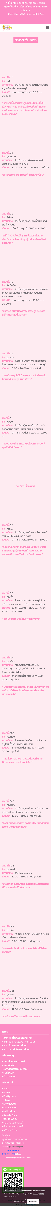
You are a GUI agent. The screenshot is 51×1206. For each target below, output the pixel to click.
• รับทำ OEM (8, 1072)
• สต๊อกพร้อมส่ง (10, 1130)
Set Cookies (19, 1201)
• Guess (6, 1092)
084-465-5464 (16, 14)
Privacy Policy (38, 1193)
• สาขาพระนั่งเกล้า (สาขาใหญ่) (17, 1038)
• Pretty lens (9, 1096)
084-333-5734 (35, 14)
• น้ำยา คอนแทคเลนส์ (12, 1126)
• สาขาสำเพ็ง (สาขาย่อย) (14, 1045)
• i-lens (6, 1100)
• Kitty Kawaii (9, 1104)
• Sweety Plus (9, 1115)
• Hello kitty (8, 1111)
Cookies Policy (10, 1196)
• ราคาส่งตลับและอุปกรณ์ (14, 1069)
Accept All (33, 1201)
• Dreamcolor (9, 1107)
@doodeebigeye (16, 1146)
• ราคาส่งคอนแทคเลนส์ (13, 1061)
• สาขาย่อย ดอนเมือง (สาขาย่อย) (18, 1041)
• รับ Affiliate (9, 1076)
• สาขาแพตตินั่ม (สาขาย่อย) (16, 1049)
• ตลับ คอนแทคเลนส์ (12, 1122)
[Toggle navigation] (47, 28)
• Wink (5, 1088)
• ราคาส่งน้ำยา (9, 1065)
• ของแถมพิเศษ (9, 1119)
